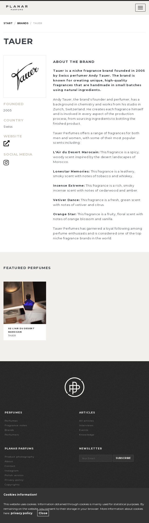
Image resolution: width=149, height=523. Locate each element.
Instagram (12, 470)
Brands (22, 23)
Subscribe (123, 458)
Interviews (86, 425)
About (9, 461)
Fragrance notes (16, 425)
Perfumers (12, 434)
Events (83, 430)
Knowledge (87, 434)
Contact (10, 466)
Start (8, 23)
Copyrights (12, 484)
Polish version (14, 475)
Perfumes (11, 420)
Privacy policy (14, 479)
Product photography (19, 456)
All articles (86, 420)
